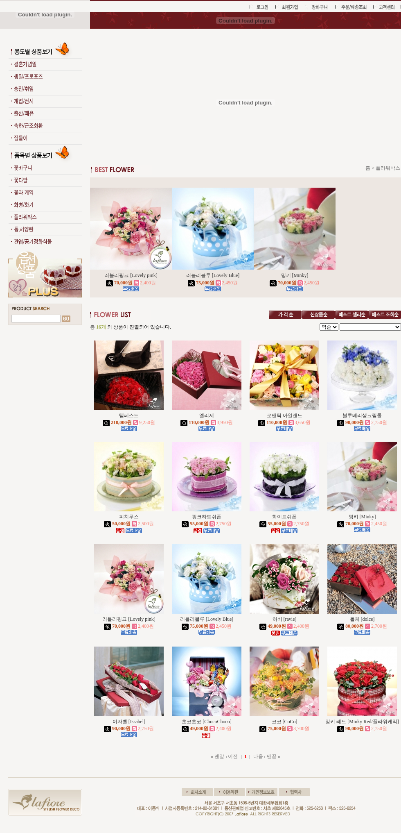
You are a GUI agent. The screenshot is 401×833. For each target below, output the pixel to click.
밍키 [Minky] (295, 275)
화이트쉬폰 (284, 517)
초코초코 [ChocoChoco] (207, 721)
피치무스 (129, 517)
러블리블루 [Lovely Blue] (213, 275)
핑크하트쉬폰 (206, 517)
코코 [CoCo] (284, 721)
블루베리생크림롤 (362, 415)
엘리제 (206, 415)
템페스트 (129, 415)
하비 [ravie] (285, 619)
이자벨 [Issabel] (129, 721)
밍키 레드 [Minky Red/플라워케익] (362, 721)
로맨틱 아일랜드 (284, 415)
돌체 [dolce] (362, 619)
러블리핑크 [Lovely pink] (130, 275)
